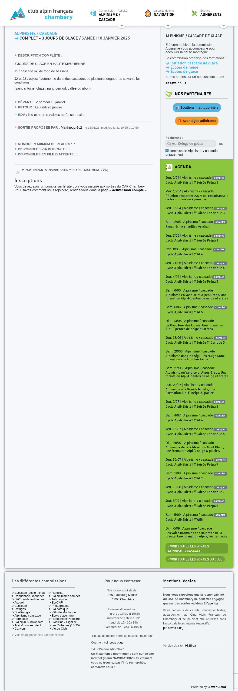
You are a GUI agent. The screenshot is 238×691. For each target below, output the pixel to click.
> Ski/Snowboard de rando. (30, 599)
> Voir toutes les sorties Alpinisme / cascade (188, 549)
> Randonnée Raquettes (28, 596)
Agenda (183, 167)
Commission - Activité (113, 15)
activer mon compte (128, 190)
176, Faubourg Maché (122, 595)
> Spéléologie (21, 612)
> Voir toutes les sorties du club (195, 559)
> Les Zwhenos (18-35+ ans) (68, 625)
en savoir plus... (177, 83)
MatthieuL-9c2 (72, 127)
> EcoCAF (56, 602)
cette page (117, 642)
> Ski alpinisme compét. (65, 596)
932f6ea (190, 645)
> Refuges (19, 609)
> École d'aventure (61, 615)
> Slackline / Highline (63, 622)
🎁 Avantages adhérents (197, 121)
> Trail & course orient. (27, 625)
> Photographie (59, 605)
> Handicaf (56, 592)
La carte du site (163, 12)
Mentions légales (179, 581)
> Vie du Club (58, 628)
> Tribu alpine (58, 599)
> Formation (20, 619)
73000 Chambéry (122, 599)
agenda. (213, 603)
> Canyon (18, 628)
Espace (211, 12)
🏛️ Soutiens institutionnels (196, 107)
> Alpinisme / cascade (26, 615)
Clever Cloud (217, 687)
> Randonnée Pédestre (64, 619)
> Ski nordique (58, 609)
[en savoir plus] (173, 628)
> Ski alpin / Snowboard (27, 622)
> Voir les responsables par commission (38, 635)
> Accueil (18, 602)
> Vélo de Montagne (62, 612)
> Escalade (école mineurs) (30, 592)
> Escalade (19, 605)
